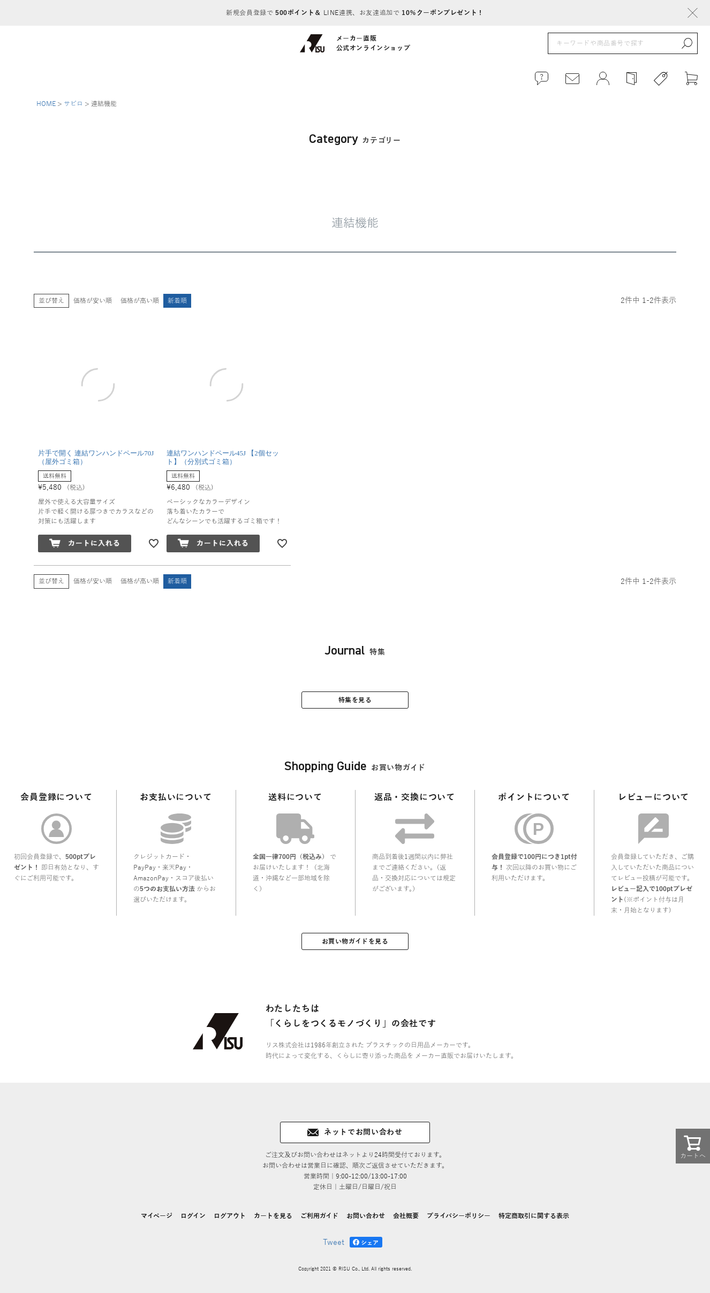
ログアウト (230, 1216)
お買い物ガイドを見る (355, 941)
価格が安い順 (92, 301)
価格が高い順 (139, 301)
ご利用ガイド (319, 1216)
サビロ (73, 104)
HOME (46, 104)
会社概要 (406, 1216)
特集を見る (355, 700)
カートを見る (273, 1216)
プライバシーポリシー (458, 1216)
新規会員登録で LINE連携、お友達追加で (355, 13)
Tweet (333, 1242)
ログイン (193, 1216)
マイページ (156, 1216)
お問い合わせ (365, 1216)
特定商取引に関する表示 (533, 1216)
